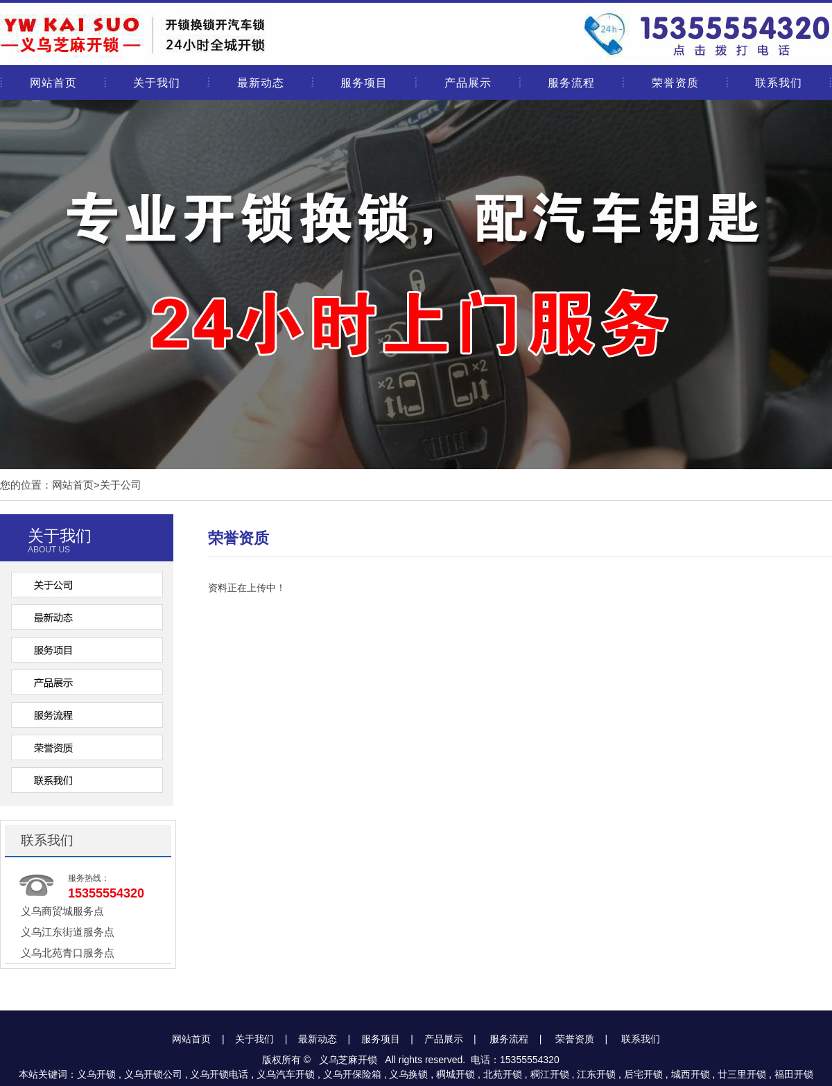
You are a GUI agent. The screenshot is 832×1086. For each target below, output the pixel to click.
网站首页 (53, 83)
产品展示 (468, 83)
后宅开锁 (643, 1074)
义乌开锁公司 (153, 1074)
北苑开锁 (502, 1074)
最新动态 (260, 83)
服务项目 (364, 83)
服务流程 (571, 83)
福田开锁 (793, 1074)
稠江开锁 (549, 1074)
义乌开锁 (96, 1074)
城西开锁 (690, 1074)
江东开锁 (596, 1074)
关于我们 (156, 83)
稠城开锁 (455, 1074)
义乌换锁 (408, 1074)
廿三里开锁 (742, 1074)
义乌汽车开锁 (286, 1074)
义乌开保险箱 (352, 1074)
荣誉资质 (675, 83)
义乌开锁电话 (219, 1074)
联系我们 (778, 83)
